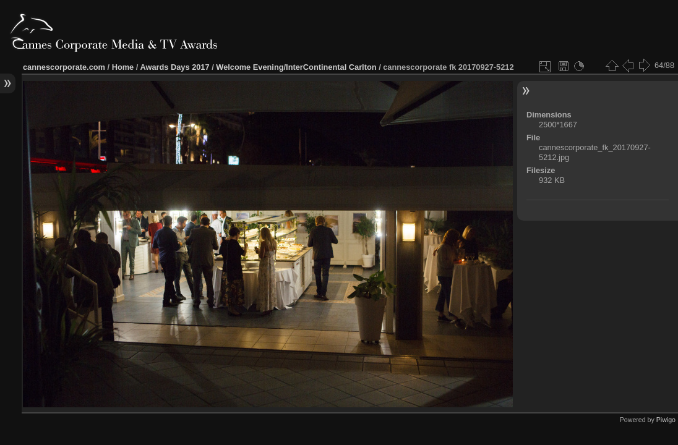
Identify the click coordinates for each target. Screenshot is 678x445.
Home (123, 67)
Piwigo (666, 419)
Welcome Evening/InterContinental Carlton (296, 67)
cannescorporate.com (64, 67)
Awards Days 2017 (174, 67)
